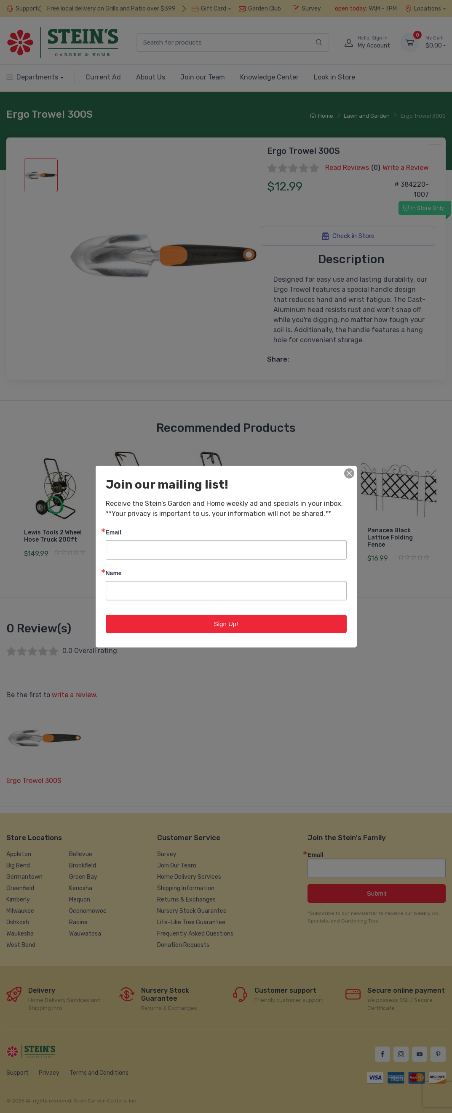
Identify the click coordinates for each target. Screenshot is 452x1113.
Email (113, 532)
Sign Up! (226, 623)
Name (114, 572)
